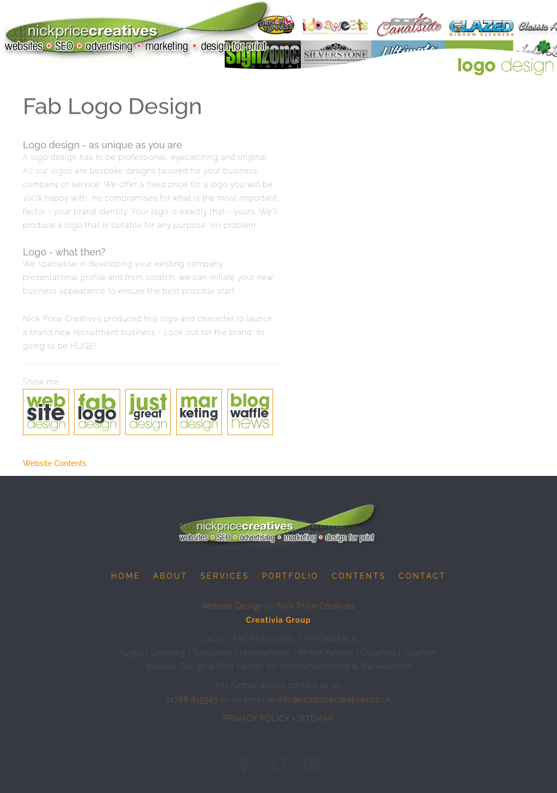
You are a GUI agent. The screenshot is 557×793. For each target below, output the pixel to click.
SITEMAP (316, 718)
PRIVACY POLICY (256, 718)
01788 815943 (191, 699)
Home (125, 576)
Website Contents (54, 463)
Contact (422, 576)
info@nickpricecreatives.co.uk (334, 699)
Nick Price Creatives (316, 606)
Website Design (232, 606)
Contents (359, 576)
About (170, 576)
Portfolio (290, 576)
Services (225, 576)
